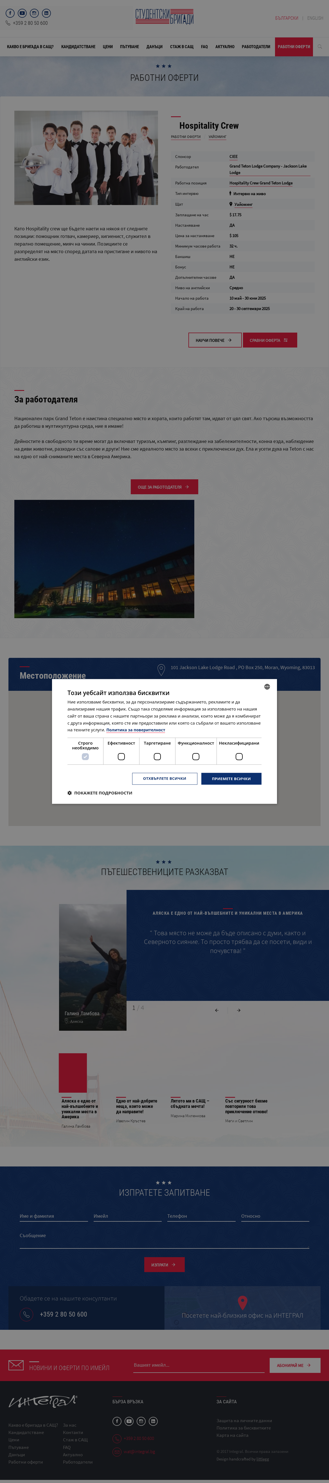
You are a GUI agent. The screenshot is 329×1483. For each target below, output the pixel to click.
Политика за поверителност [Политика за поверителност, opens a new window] (137, 729)
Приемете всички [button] (230, 778)
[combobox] (267, 686)
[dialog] (164, 741)
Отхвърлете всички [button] (161, 778)
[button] (99, 793)
